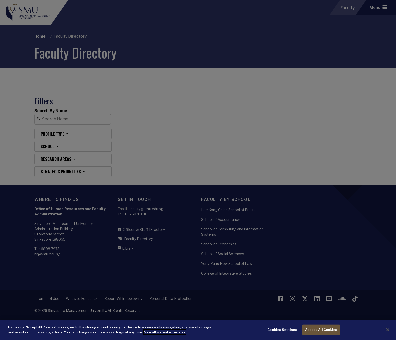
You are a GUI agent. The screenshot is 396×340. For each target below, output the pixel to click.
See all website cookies (165, 335)
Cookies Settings (282, 333)
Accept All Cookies (321, 333)
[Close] (387, 332)
